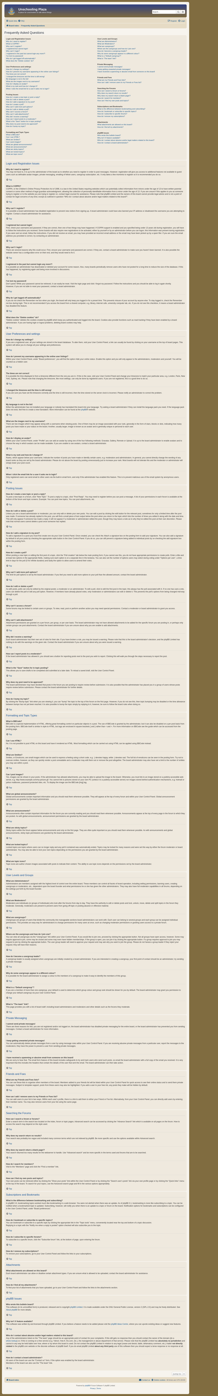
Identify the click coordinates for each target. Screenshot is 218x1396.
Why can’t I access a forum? (17, 112)
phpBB (84, 410)
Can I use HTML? (13, 137)
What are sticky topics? (15, 149)
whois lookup (11, 1341)
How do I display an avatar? (17, 84)
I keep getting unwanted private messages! (113, 69)
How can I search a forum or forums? (111, 91)
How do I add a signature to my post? (20, 102)
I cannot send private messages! (109, 67)
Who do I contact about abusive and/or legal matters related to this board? (125, 140)
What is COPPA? (12, 44)
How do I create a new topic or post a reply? (23, 97)
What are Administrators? (107, 41)
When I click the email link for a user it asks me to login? (27, 89)
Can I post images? (13, 142)
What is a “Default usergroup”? (109, 56)
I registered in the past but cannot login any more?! (25, 53)
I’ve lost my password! (14, 56)
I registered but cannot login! (17, 49)
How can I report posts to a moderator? (21, 119)
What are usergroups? (106, 46)
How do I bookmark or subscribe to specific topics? (117, 111)
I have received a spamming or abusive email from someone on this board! (126, 72)
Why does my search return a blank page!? (114, 96)
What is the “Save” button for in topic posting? (23, 121)
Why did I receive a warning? (17, 117)
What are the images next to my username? (23, 81)
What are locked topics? (15, 152)
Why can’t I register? (14, 46)
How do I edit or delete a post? (18, 99)
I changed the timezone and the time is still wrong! (25, 76)
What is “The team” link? (106, 58)
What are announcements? (16, 147)
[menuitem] (21, 21)
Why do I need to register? (16, 41)
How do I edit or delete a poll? (17, 109)
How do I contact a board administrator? (112, 143)
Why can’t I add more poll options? (19, 107)
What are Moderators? (106, 44)
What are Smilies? (13, 140)
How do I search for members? (109, 98)
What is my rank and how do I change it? (21, 86)
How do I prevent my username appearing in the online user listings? (32, 72)
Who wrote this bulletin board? (109, 135)
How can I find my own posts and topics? (113, 101)
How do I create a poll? (15, 104)
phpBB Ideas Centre (119, 1324)
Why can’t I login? (13, 51)
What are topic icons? (14, 154)
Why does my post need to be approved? (22, 124)
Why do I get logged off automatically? (20, 58)
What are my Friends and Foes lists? (111, 80)
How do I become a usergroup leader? (112, 51)
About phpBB (11, 1310)
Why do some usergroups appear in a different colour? (118, 53)
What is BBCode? (13, 135)
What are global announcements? (19, 144)
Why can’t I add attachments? (17, 114)
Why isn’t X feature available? (108, 138)
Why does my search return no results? (112, 93)
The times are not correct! (16, 74)
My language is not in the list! (17, 79)
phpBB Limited (76, 1307)
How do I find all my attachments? (110, 127)
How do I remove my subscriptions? (111, 116)
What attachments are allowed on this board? (114, 124)
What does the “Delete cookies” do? (20, 61)
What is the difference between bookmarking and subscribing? (121, 109)
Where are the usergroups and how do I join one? (116, 49)
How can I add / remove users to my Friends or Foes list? (119, 82)
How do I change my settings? (17, 69)
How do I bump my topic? (16, 126)
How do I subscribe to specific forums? (112, 114)
